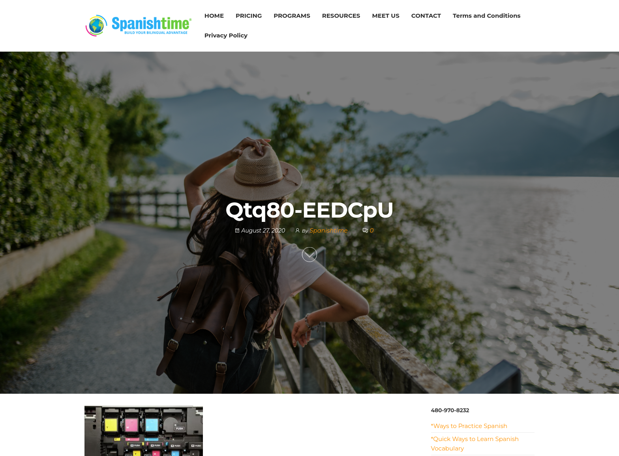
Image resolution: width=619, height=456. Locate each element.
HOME (214, 15)
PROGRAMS (292, 15)
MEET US (385, 15)
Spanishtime (329, 230)
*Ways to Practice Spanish (469, 426)
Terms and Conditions (487, 15)
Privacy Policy (226, 35)
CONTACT (426, 15)
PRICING (249, 15)
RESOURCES (341, 15)
